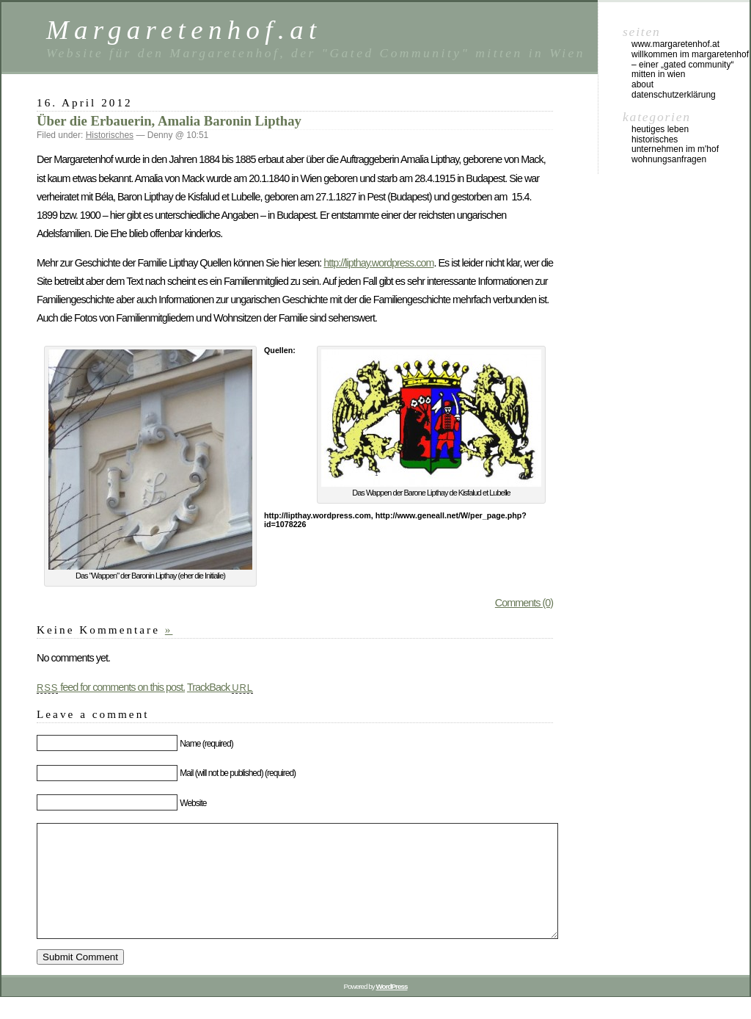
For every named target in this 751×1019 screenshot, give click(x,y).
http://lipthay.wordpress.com (378, 263)
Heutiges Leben (660, 129)
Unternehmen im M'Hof (675, 149)
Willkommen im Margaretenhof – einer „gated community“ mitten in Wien (690, 64)
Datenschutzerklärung (673, 95)
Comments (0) (524, 603)
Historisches (109, 135)
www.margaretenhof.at (675, 44)
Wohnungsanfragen (668, 159)
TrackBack (220, 687)
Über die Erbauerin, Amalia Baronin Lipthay (169, 120)
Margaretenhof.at (184, 30)
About (642, 84)
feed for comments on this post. (111, 687)
